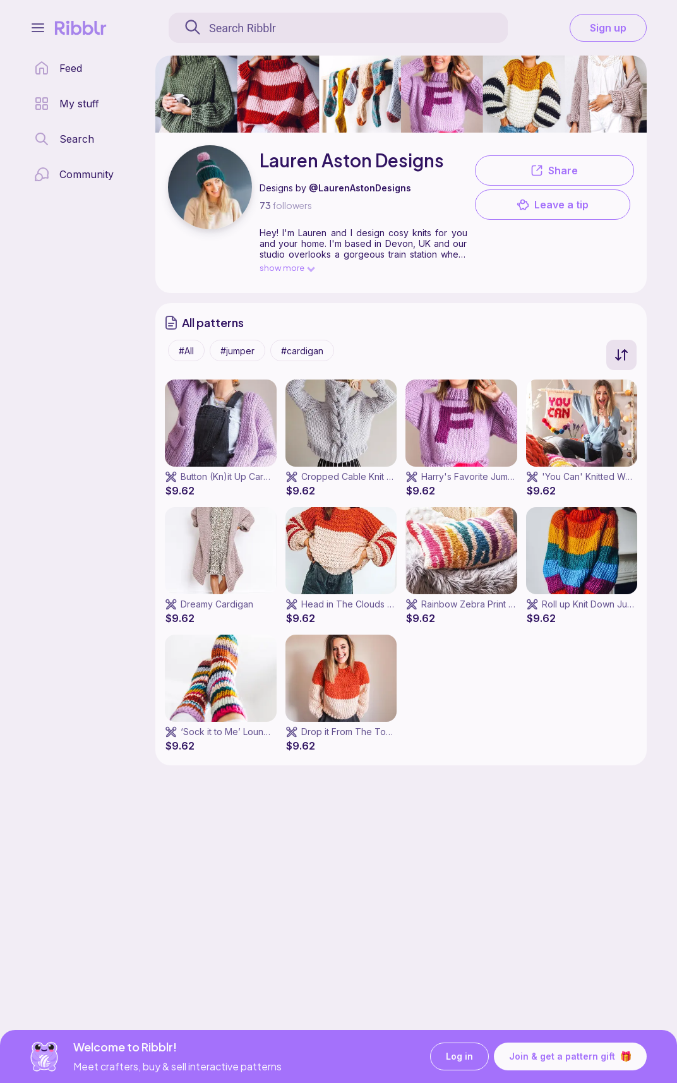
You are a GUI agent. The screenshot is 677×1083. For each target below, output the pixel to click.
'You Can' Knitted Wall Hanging (606, 476)
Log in (459, 1056)
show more (287, 267)
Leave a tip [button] (553, 204)
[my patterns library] (66, 103)
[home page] (58, 68)
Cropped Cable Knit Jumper (359, 476)
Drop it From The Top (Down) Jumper (380, 731)
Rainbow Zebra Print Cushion (481, 604)
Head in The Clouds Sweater (361, 604)
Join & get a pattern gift (570, 1056)
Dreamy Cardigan (217, 604)
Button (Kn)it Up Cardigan (234, 476)
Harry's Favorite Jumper (471, 476)
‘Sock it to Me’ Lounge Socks (242, 731)
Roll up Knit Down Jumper (595, 604)
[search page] (64, 139)
